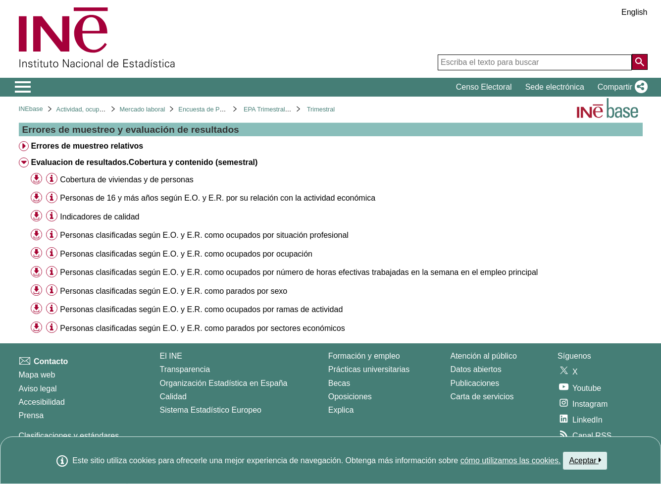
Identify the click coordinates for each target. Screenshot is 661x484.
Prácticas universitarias (369, 369)
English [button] (634, 12)
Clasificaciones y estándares (69, 435)
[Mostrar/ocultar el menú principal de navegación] (23, 87)
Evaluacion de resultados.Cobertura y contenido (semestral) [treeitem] (144, 162)
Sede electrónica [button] (554, 87)
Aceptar (585, 460)
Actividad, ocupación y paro (95, 109)
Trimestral (321, 109)
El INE (171, 356)
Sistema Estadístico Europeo (210, 410)
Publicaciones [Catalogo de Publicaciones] (475, 383)
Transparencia (185, 369)
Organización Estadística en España (224, 383)
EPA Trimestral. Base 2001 (281, 109)
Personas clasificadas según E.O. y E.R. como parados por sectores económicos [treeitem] (202, 328)
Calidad (173, 396)
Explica (341, 410)
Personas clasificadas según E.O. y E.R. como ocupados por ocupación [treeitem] (186, 254)
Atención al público (484, 356)
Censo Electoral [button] (484, 87)
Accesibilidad (42, 402)
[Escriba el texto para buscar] (535, 62)
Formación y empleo (364, 356)
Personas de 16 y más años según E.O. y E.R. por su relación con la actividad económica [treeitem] (217, 198)
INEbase (31, 108)
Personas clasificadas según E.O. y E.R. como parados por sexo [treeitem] (173, 291)
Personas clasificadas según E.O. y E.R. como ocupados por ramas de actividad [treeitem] (201, 309)
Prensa (31, 415)
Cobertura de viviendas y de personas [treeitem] (127, 179)
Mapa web (37, 375)
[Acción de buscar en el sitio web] (640, 62)
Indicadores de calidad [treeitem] (99, 217)
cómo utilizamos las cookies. (510, 460)
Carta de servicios (482, 396)
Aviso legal (38, 388)
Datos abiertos (476, 369)
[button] (621, 87)
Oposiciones (350, 396)
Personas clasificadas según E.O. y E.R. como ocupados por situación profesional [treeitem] (204, 235)
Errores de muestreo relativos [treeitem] (87, 146)
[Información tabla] (52, 179)
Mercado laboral (142, 109)
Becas (339, 383)
